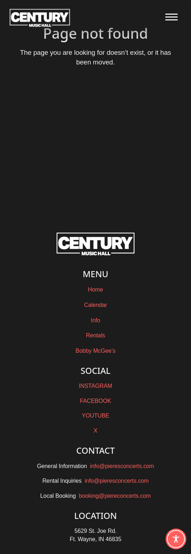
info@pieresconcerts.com (122, 466)
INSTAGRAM (95, 386)
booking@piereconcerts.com (115, 496)
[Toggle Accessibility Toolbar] (176, 539)
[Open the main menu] (171, 17)
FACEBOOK (95, 401)
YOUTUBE (95, 416)
